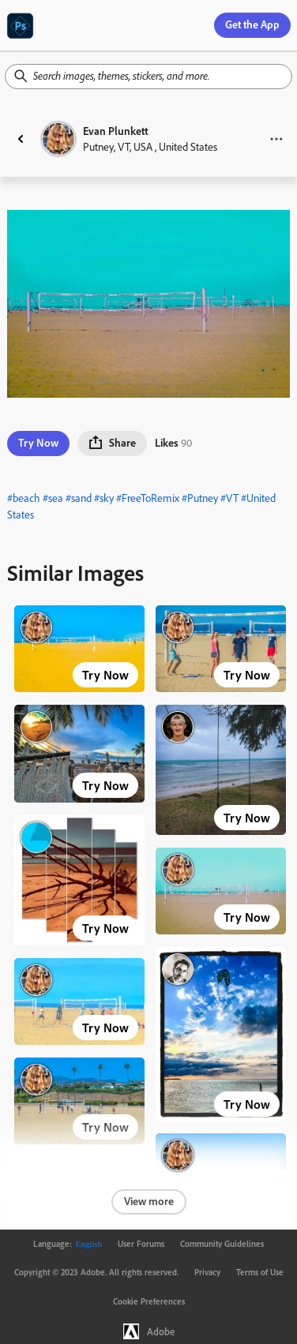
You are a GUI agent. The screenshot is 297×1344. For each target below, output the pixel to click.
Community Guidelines (222, 1243)
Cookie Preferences (149, 1301)
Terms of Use (260, 1272)
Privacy (207, 1272)
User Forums (141, 1243)
